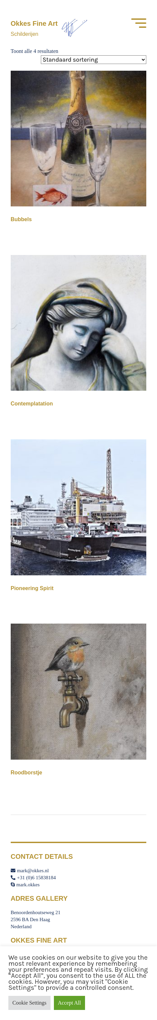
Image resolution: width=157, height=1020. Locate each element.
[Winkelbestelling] (93, 59)
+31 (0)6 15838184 (33, 877)
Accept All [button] (69, 1003)
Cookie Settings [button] (29, 1003)
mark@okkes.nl (30, 870)
